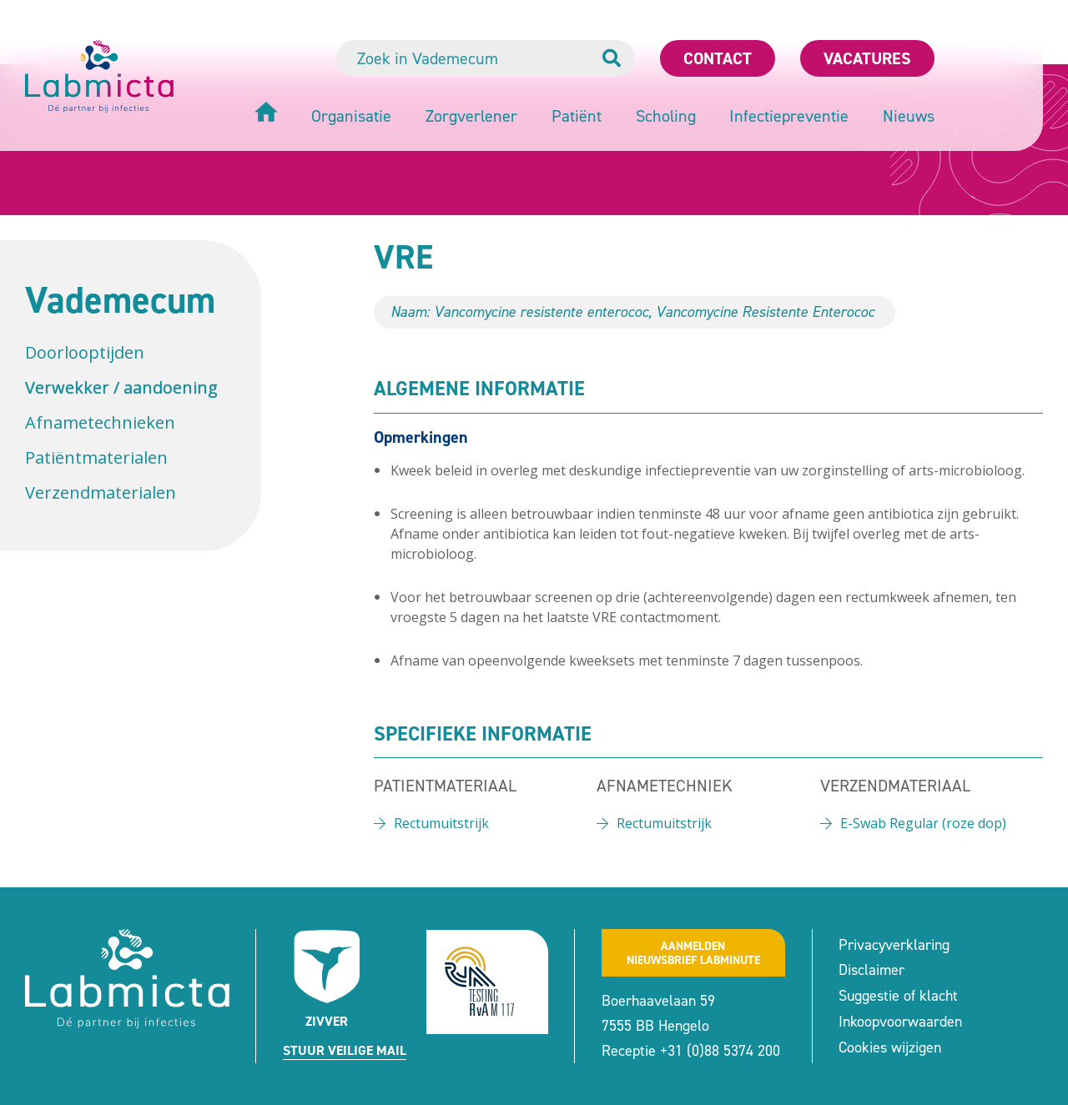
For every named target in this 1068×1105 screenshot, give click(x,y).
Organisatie (351, 116)
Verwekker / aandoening (121, 387)
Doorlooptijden (84, 352)
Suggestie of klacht (898, 996)
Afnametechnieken (100, 422)
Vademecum (120, 299)
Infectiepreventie (789, 116)
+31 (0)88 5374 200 (720, 1051)
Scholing (666, 116)
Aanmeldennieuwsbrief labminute (693, 953)
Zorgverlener (471, 116)
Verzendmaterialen (100, 492)
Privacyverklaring (894, 945)
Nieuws (908, 116)
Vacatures (867, 58)
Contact (717, 58)
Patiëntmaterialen (96, 457)
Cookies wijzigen (890, 1047)
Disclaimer (871, 970)
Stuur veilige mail (344, 1050)
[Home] (266, 114)
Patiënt (577, 116)
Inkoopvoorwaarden (900, 1022)
